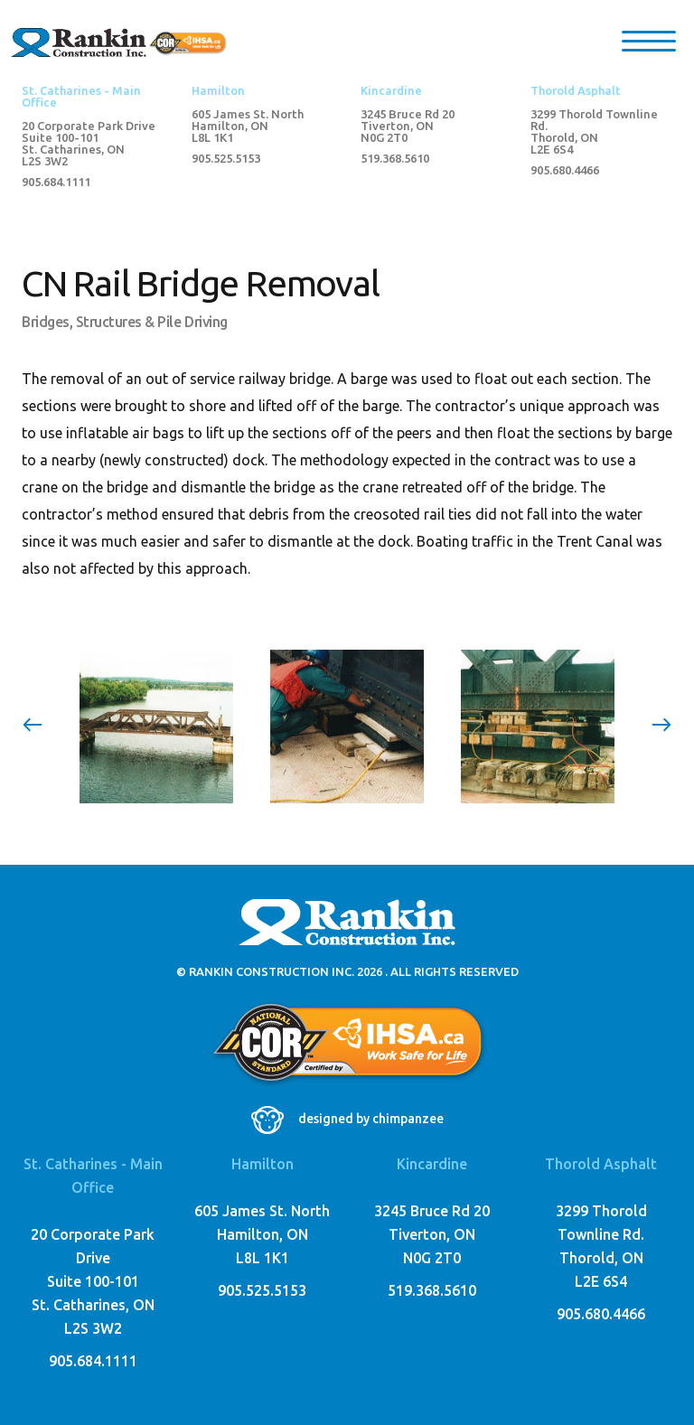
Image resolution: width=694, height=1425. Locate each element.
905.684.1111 (56, 182)
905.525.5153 (226, 158)
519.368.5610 (395, 158)
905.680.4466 (564, 170)
